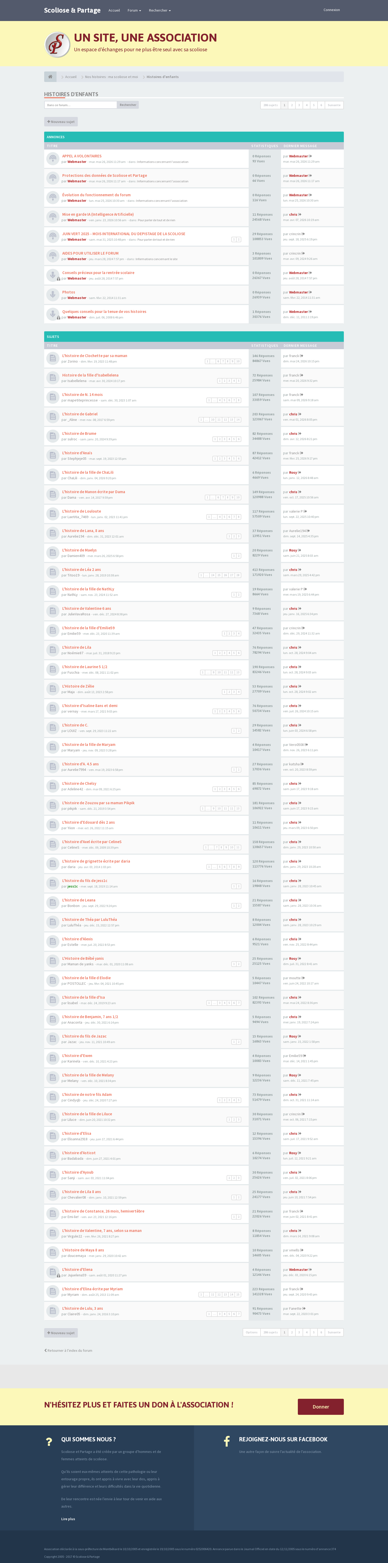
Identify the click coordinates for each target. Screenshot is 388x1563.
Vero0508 (296, 744)
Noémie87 (75, 653)
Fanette (295, 1308)
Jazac (72, 1041)
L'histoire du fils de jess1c (84, 880)
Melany (73, 1080)
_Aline (72, 419)
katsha (294, 764)
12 (225, 419)
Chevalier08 (77, 1197)
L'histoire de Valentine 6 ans (86, 608)
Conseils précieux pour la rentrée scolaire (98, 272)
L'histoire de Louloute (81, 511)
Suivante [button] (334, 105)
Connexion (332, 9)
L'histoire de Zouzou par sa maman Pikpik (98, 802)
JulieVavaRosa (79, 614)
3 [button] (299, 105)
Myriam (73, 1294)
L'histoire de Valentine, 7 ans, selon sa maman (102, 1230)
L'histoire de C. (75, 725)
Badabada (75, 1158)
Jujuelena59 (77, 1275)
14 (237, 419)
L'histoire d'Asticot (79, 1152)
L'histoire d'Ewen (77, 1055)
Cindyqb (74, 1100)
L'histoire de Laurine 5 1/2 (84, 666)
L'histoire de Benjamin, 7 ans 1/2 (90, 1016)
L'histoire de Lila (76, 647)
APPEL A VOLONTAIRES (81, 155)
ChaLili (72, 478)
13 (231, 419)
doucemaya (77, 1255)
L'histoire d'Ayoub (77, 1172)
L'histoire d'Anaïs (77, 452)
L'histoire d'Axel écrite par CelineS (91, 841)
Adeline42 (75, 789)
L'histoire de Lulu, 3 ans (82, 1308)
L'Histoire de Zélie (78, 686)
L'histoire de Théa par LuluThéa (89, 919)
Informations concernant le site (156, 259)
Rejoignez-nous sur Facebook (283, 1439)
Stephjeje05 (77, 458)
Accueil (114, 10)
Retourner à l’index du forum (68, 1350)
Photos (68, 292)
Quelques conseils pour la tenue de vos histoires (104, 311)
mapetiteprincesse (83, 400)
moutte (295, 978)
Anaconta (75, 1022)
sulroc (72, 439)
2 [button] (292, 105)
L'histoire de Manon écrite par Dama (93, 491)
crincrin (295, 233)
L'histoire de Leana (78, 899)
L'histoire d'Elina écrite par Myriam (92, 1288)
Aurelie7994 (77, 769)
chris (293, 214)
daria (71, 866)
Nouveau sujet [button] (61, 121)
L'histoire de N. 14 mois (82, 394)
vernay (73, 711)
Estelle (73, 944)
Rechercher (160, 10)
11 (219, 419)
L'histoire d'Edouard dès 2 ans (88, 822)
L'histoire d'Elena (77, 1269)
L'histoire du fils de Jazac (84, 1036)
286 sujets (270, 105)
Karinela (74, 1061)
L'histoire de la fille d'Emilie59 (88, 627)
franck (294, 355)
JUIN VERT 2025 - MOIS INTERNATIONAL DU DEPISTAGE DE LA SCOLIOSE (123, 233)
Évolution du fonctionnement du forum (96, 194)
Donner (321, 1406)
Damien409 (76, 555)
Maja (71, 691)
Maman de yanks (81, 964)
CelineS (73, 847)
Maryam (74, 750)
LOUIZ (72, 730)
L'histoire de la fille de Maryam (88, 744)
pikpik (72, 808)
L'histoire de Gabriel (80, 413)
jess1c (73, 886)
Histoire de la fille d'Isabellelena (90, 375)
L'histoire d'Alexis (77, 938)
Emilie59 (74, 633)
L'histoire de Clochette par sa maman (94, 355)
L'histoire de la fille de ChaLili (88, 472)
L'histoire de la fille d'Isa (83, 997)
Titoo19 (73, 575)
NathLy (73, 594)
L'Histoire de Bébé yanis (83, 958)
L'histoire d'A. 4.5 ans (80, 763)
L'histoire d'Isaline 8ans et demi (90, 705)
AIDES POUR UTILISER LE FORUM (90, 253)
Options (252, 1332)
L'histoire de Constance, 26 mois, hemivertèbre (103, 1211)
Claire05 (74, 1314)
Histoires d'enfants (71, 94)
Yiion (71, 828)
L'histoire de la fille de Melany (88, 1074)
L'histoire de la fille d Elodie (86, 977)
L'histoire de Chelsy (79, 783)
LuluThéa (74, 925)
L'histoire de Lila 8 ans (81, 1191)
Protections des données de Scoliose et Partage (104, 175)
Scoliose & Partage (72, 10)
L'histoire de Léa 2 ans (81, 569)
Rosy (293, 472)
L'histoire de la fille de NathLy (88, 588)
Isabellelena (77, 380)
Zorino (73, 361)
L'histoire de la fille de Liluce (87, 1113)
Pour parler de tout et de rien (156, 220)
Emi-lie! (73, 1216)
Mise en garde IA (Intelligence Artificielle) (98, 214)
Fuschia (73, 672)
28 (237, 575)
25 (219, 575)
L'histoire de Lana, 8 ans (83, 530)
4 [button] (306, 105)
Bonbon (74, 905)
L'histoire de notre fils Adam (87, 1094)
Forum (134, 10)
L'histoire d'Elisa (76, 1133)
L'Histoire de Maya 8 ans (83, 1249)
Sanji (71, 1177)
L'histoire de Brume (79, 433)
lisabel (73, 1002)
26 (225, 575)
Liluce (72, 1119)
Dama (72, 497)
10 (237, 361)
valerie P (296, 511)
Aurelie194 (76, 536)
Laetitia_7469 (78, 516)
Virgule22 (75, 1236)
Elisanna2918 (78, 1139)
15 (237, 1294)
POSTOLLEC (77, 983)
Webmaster (77, 161)
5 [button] (314, 105)
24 (212, 575)
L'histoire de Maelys (79, 550)
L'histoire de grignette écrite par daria (96, 861)
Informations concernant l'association (162, 162)
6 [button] (321, 105)
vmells (294, 1250)
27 (231, 575)
